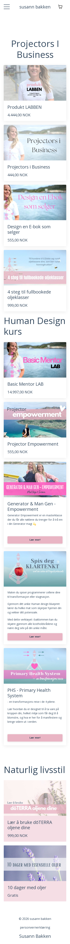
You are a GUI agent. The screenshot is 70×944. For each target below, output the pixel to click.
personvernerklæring (35, 927)
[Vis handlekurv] (60, 7)
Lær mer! (35, 539)
